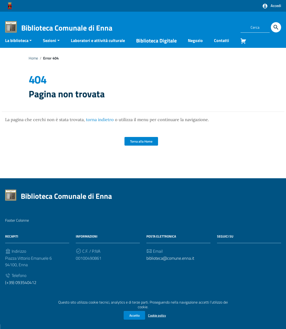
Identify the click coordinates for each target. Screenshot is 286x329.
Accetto (134, 315)
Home (33, 62)
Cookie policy (157, 315)
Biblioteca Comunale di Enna (66, 27)
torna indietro (100, 124)
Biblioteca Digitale (156, 45)
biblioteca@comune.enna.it (170, 263)
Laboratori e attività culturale (98, 45)
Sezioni (49, 45)
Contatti (221, 45)
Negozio (195, 45)
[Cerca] (276, 27)
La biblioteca (16, 45)
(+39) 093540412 (20, 287)
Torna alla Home (141, 146)
